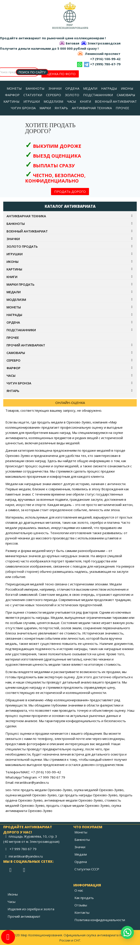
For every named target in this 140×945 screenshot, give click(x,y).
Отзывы (80, 905)
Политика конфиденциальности (99, 920)
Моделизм (16, 299)
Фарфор (13, 368)
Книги (12, 277)
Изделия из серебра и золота (31, 909)
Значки (13, 239)
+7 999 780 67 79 (23, 849)
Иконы (12, 261)
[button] (127, 932)
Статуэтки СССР (86, 869)
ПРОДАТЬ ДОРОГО (70, 191)
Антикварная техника (26, 216)
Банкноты (16, 223)
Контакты (81, 912)
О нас (78, 890)
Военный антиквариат (27, 231)
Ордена (13, 322)
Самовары (16, 353)
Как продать (84, 898)
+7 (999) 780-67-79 (105, 64)
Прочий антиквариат (26, 345)
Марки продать (21, 284)
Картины (14, 269)
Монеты (14, 307)
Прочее (13, 337)
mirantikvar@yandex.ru (26, 856)
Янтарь (13, 391)
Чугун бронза (19, 383)
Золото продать (22, 246)
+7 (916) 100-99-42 (105, 59)
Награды (14, 315)
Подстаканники (21, 330)
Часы (11, 375)
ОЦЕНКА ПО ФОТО (60, 74)
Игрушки (15, 254)
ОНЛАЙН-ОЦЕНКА (70, 402)
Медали (14, 292)
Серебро (13, 360)
